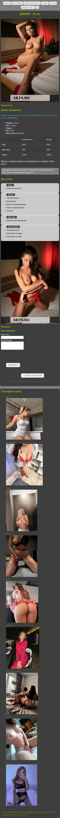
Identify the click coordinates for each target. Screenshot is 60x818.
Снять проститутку (20, 812)
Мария (8, 488)
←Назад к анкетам (32, 375)
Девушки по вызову (36, 812)
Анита (8, 580)
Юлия (8, 534)
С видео (45, 3)
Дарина (9, 626)
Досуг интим (7, 812)
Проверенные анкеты (32, 3)
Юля (8, 763)
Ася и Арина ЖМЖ (13, 671)
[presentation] (15, 356)
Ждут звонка (17, 3)
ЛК (37, 7)
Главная (7, 3)
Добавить (13, 365)
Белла (8, 397)
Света (8, 717)
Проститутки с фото (19, 815)
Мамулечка (10, 442)
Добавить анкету (28, 7)
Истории (53, 3)
